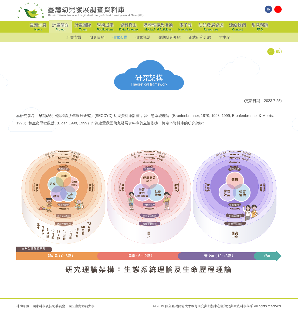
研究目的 (97, 37)
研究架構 (119, 37)
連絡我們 (237, 27)
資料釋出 (128, 27)
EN (278, 51)
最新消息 (38, 27)
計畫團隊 (82, 27)
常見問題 (259, 27)
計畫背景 (74, 37)
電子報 (185, 27)
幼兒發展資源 (211, 27)
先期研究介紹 (169, 37)
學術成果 (105, 27)
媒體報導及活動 (158, 27)
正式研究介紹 (200, 37)
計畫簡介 (60, 27)
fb (268, 9)
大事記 (224, 37)
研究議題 (142, 37)
